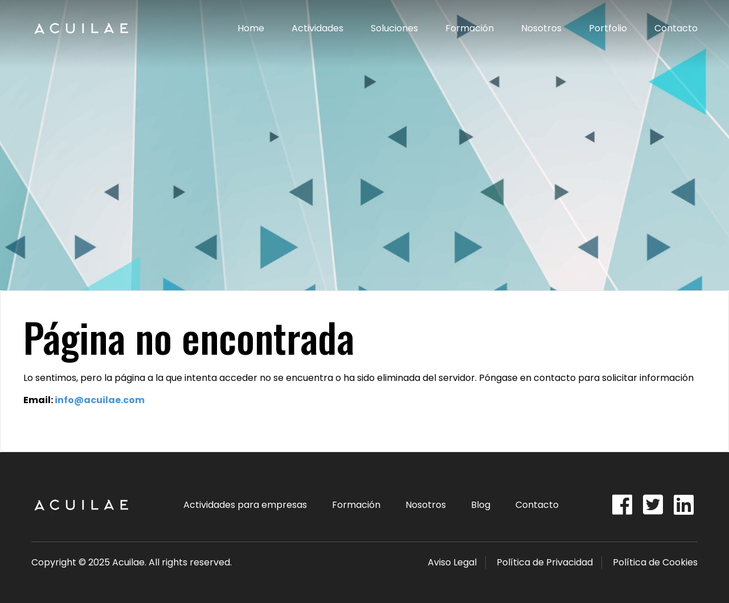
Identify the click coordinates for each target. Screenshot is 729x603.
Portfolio (608, 28)
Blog (480, 504)
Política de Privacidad (545, 562)
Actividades (317, 28)
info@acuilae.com (100, 400)
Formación (469, 28)
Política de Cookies (655, 562)
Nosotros (541, 28)
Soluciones (394, 28)
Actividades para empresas (245, 504)
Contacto (676, 28)
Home (250, 28)
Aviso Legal (452, 562)
